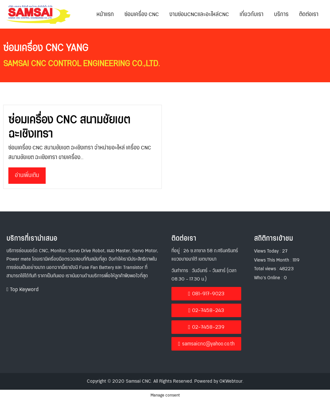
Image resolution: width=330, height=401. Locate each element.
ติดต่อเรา (308, 14)
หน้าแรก (105, 14)
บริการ (281, 14)
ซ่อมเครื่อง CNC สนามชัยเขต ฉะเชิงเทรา (69, 127)
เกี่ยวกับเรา (251, 14)
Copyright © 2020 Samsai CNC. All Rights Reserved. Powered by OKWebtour (165, 381)
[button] (22, 290)
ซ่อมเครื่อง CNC (141, 14)
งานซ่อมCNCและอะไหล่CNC (199, 14)
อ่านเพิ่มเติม (27, 175)
